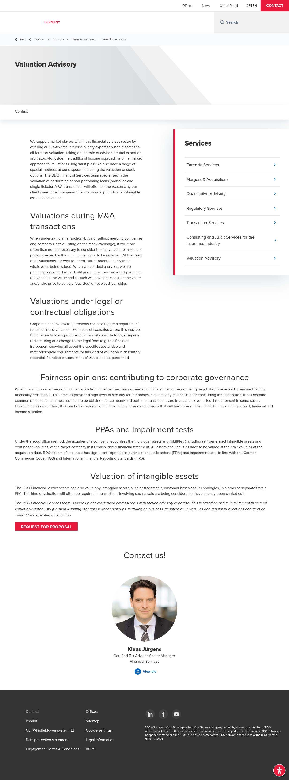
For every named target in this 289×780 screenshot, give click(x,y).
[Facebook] (163, 714)
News (206, 5)
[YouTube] (176, 714)
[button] (275, 5)
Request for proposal (47, 527)
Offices (187, 5)
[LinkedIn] (150, 714)
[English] (255, 5)
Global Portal (229, 5)
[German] (248, 5)
